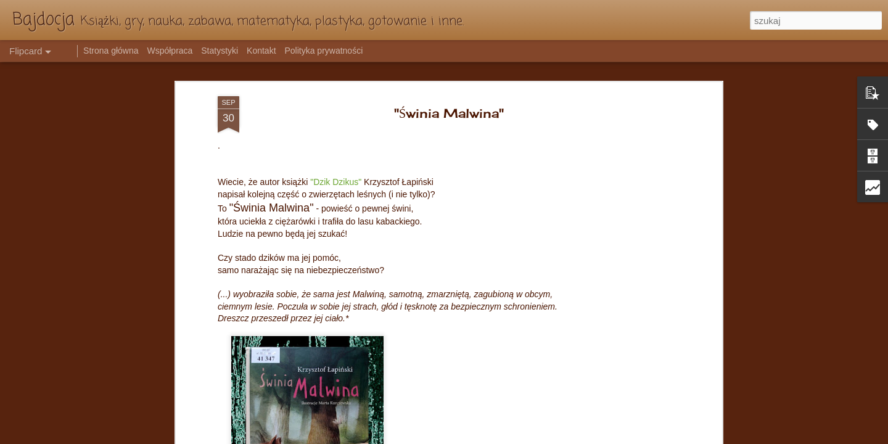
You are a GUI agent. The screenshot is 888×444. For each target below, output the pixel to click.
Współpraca (169, 51)
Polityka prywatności (323, 51)
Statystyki (219, 51)
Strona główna (111, 51)
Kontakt (261, 51)
